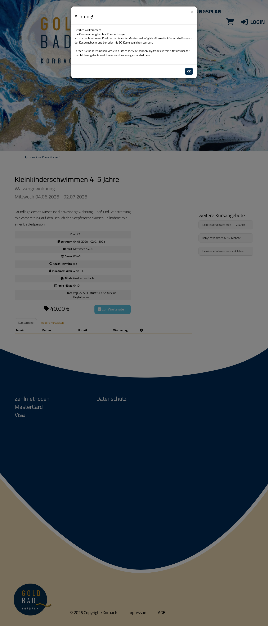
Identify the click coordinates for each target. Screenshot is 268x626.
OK (189, 71)
